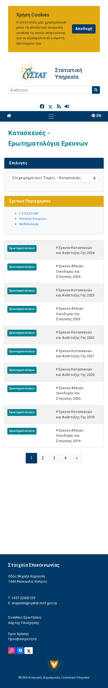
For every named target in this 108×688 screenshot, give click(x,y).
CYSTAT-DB (28, 213)
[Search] (50, 90)
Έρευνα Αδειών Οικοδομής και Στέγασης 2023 (70, 313)
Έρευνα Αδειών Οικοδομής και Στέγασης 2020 (70, 393)
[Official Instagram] (12, 650)
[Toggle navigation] (51, 116)
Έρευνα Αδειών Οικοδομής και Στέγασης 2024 (70, 271)
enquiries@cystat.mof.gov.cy (34, 603)
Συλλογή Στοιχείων (33, 218)
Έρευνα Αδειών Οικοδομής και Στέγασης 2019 (70, 435)
